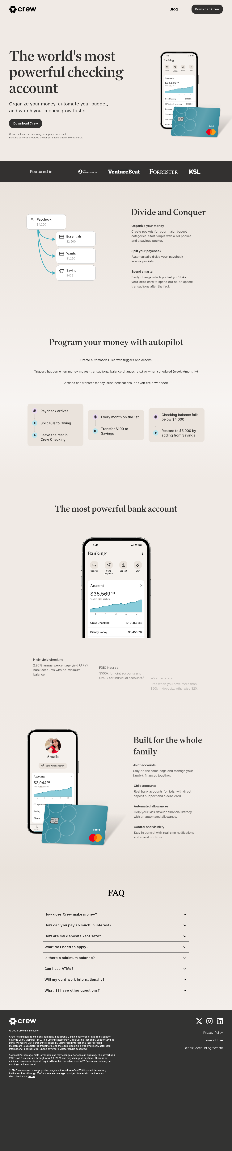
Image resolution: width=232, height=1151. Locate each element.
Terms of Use (213, 1040)
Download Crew (207, 9)
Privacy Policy (213, 1033)
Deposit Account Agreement (203, 1048)
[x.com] (199, 1020)
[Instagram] (209, 1020)
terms (31, 1076)
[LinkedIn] (220, 1020)
